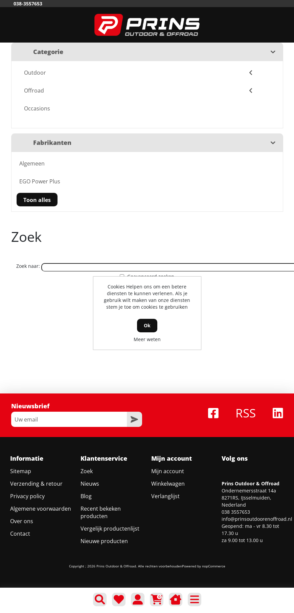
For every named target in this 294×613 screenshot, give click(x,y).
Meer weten (147, 339)
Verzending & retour (36, 483)
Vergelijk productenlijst (110, 528)
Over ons (21, 521)
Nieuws (90, 483)
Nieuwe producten (104, 541)
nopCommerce (213, 566)
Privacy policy (27, 496)
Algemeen (32, 163)
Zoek (87, 471)
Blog (86, 496)
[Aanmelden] (69, 419)
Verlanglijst (165, 496)
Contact (20, 533)
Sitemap (20, 471)
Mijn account (167, 471)
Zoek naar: (28, 266)
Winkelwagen (168, 483)
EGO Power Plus (39, 181)
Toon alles (37, 200)
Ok (147, 325)
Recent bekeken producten (101, 512)
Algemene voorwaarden (40, 508)
